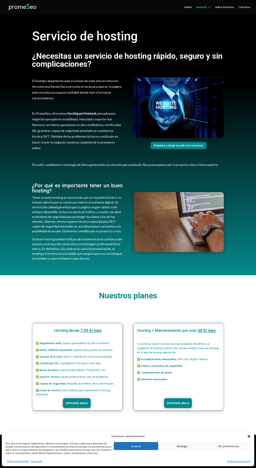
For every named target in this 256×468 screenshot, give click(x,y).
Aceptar (136, 446)
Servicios (201, 7)
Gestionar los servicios (239, 461)
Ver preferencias (228, 446)
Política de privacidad (18, 461)
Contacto (244, 7)
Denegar (182, 446)
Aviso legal (36, 461)
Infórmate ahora (77, 403)
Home (188, 7)
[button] (249, 436)
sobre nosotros (224, 7)
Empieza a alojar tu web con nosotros (178, 145)
